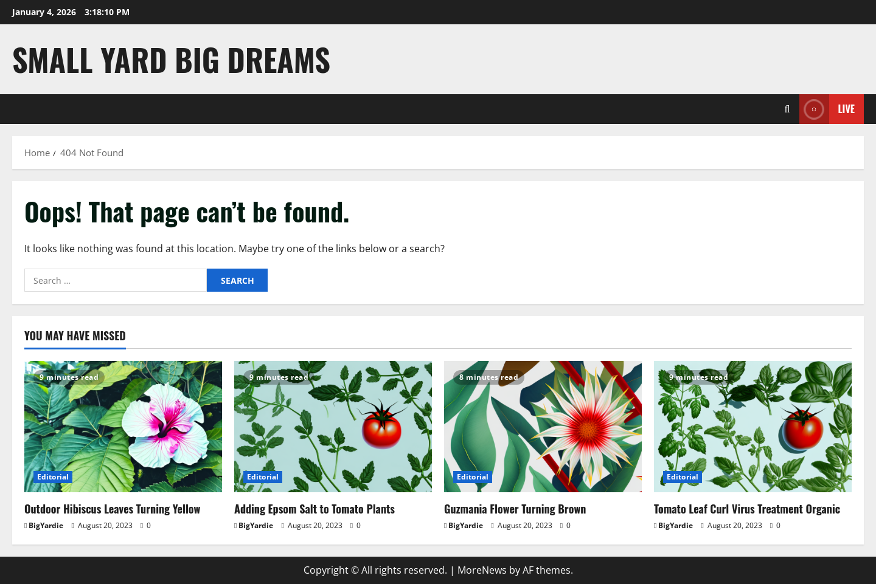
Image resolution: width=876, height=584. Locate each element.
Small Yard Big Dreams (171, 58)
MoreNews (482, 570)
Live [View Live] (827, 109)
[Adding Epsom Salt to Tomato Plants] (333, 427)
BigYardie (46, 525)
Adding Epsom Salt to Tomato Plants (314, 509)
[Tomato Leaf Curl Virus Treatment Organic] (753, 427)
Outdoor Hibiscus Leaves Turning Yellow (112, 509)
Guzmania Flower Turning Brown (515, 509)
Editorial (53, 477)
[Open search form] (787, 109)
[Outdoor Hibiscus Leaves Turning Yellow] (123, 427)
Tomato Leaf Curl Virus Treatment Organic (747, 509)
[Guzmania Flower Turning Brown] (543, 427)
